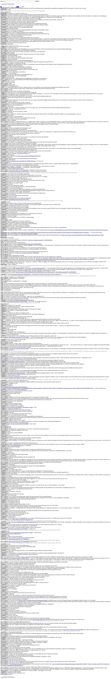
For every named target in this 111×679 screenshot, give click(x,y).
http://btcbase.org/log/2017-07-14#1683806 (19, 541)
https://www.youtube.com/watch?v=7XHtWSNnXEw (40, 240)
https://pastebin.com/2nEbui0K (14, 167)
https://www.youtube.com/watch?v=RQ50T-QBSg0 (29, 244)
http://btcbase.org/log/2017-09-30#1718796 (19, 558)
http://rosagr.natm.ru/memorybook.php (16, 373)
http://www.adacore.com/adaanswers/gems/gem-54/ (22, 300)
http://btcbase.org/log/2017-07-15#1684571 (19, 539)
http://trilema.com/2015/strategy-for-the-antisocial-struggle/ (33, 600)
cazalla (2, 78)
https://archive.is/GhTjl (18, 268)
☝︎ (46, 171)
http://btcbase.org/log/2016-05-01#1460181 (21, 274)
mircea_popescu (4, 12)
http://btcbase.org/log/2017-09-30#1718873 (20, 664)
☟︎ (45, 51)
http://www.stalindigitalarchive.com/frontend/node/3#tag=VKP (25, 522)
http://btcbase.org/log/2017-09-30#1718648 (17, 301)
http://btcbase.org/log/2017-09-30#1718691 (19, 348)
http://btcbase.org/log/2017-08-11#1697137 (23, 519)
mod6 (2, 241)
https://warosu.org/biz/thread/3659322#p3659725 (29, 156)
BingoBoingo (4, 8)
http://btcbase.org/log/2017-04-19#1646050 (18, 528)
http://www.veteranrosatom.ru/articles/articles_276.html (20, 532)
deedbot (2, 45)
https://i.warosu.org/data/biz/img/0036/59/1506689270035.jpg (21, 161)
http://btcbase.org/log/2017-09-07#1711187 (43, 619)
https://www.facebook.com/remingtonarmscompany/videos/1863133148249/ (69, 664)
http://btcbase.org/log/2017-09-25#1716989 (73, 629)
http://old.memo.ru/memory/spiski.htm (16, 361)
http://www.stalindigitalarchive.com (15, 445)
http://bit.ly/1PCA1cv (74, 273)
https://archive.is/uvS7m (39, 268)
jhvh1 (2, 10)
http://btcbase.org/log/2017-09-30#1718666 (19, 337)
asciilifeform (4, 16)
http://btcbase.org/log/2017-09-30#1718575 (19, 199)
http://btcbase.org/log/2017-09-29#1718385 (19, 171)
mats (2, 236)
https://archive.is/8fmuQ (32, 233)
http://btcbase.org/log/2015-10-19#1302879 (66, 272)
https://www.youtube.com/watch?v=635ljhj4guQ (28, 252)
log (1, 1)
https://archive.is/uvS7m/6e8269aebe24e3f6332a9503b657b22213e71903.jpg (33, 272)
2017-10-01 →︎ (11, 4)
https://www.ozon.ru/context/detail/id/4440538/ (18, 423)
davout (2, 242)
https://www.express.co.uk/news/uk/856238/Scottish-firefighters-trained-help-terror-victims (82, 235)
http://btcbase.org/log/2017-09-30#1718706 (17, 376)
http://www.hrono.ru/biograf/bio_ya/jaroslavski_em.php (20, 407)
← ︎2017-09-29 (4, 4)
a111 (2, 172)
